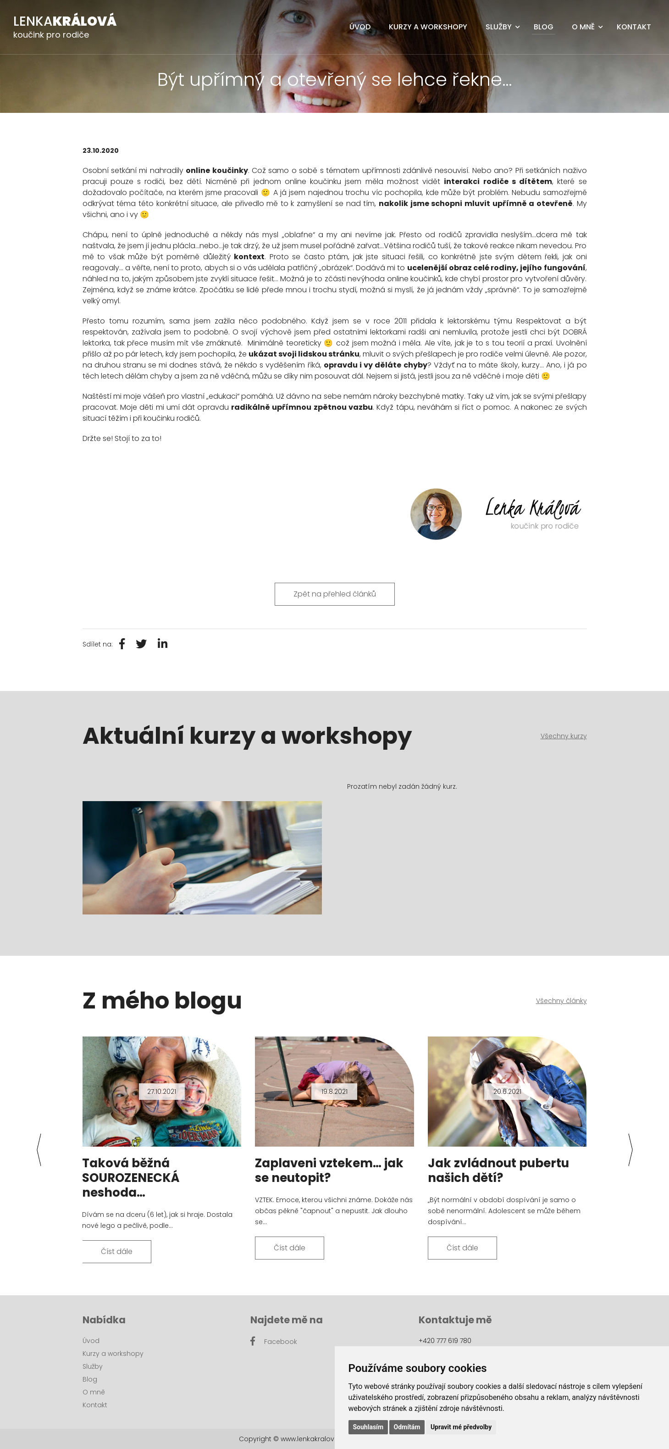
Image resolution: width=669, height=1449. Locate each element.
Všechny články (561, 1000)
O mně (583, 27)
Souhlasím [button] (368, 1427)
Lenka (64, 21)
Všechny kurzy (564, 736)
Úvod (359, 27)
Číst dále (117, 1251)
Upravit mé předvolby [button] (461, 1427)
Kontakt (634, 27)
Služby (499, 27)
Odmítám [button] (407, 1427)
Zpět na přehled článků (334, 594)
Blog (543, 27)
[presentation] (39, 1149)
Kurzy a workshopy (428, 27)
